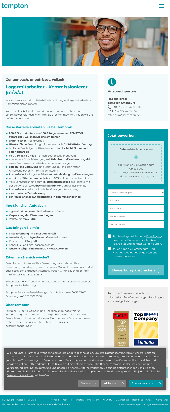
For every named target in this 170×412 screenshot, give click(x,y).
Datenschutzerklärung (21, 375)
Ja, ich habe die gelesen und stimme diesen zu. (133, 252)
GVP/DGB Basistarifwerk (156, 404)
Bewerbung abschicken (136, 270)
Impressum (93, 400)
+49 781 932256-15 (129, 106)
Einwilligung (154, 236)
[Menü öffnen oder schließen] (162, 6)
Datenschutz (122, 400)
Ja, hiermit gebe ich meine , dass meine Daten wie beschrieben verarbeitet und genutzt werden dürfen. (135, 239)
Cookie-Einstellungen (130, 404)
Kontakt (55, 400)
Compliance (162, 400)
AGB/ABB (107, 400)
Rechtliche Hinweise (142, 400)
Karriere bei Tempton (73, 400)
